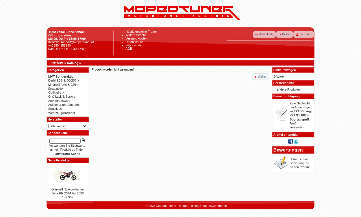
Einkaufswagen (284, 70)
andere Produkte (288, 89)
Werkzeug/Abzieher (61, 113)
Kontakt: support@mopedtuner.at (71, 42)
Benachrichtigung (286, 96)
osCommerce (217, 205)
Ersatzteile (55, 88)
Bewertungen (288, 149)
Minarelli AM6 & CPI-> (63, 84)
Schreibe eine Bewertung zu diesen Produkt (300, 163)
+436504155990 (59, 45)
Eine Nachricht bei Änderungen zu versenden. (301, 115)
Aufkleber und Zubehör (64, 104)
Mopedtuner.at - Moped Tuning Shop (181, 205)
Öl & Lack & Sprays (61, 96)
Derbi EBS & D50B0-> (63, 80)
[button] (264, 34)
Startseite (56, 63)
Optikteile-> (56, 92)
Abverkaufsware (59, 100)
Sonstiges (55, 108)
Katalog (72, 63)
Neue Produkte (59, 160)
